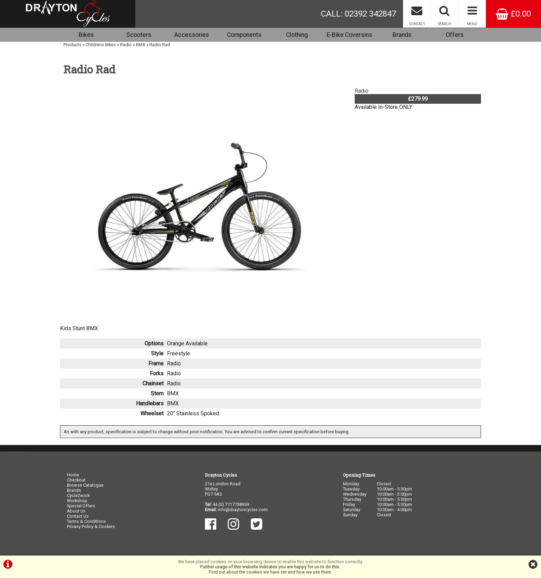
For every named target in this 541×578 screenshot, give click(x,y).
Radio (126, 44)
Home (73, 474)
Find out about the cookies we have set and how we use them (270, 572)
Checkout (76, 480)
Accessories (191, 34)
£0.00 (513, 14)
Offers (455, 34)
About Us (76, 511)
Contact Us (78, 516)
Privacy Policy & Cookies (91, 526)
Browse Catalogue (85, 485)
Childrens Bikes (101, 44)
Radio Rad (159, 44)
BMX (140, 44)
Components (244, 34)
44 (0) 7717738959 (231, 504)
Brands (402, 34)
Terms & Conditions (86, 521)
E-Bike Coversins (349, 34)
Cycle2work (78, 495)
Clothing (297, 34)
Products (72, 44)
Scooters (138, 34)
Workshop (77, 500)
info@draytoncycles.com (243, 509)
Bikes (86, 34)
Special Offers (81, 505)
